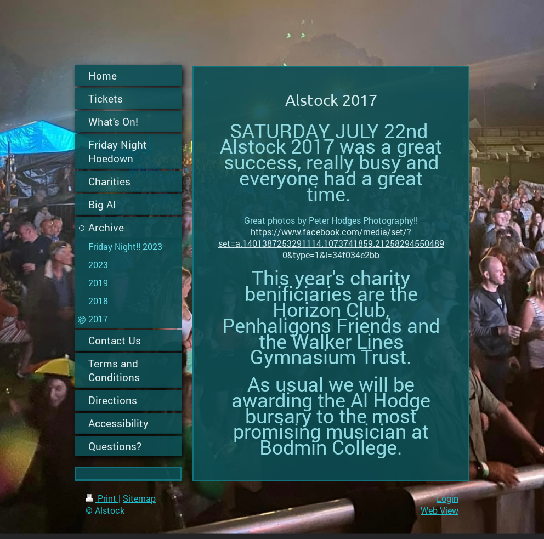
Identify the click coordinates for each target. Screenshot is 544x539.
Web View (439, 510)
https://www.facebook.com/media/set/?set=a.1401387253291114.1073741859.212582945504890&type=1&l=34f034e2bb (331, 243)
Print (102, 498)
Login (447, 498)
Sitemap (139, 498)
